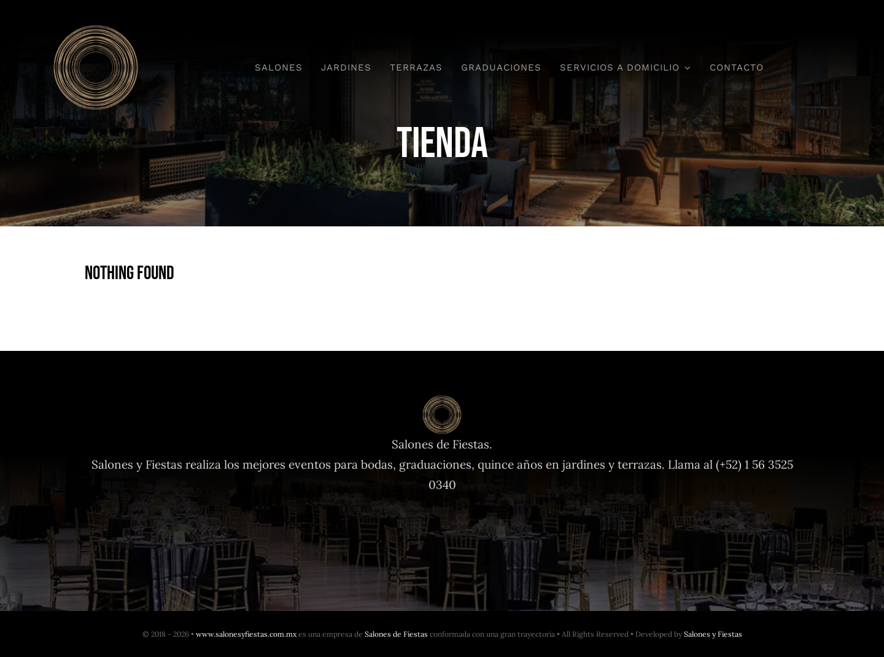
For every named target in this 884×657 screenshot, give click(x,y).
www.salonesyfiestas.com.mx (246, 634)
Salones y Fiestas (713, 634)
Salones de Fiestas (396, 634)
